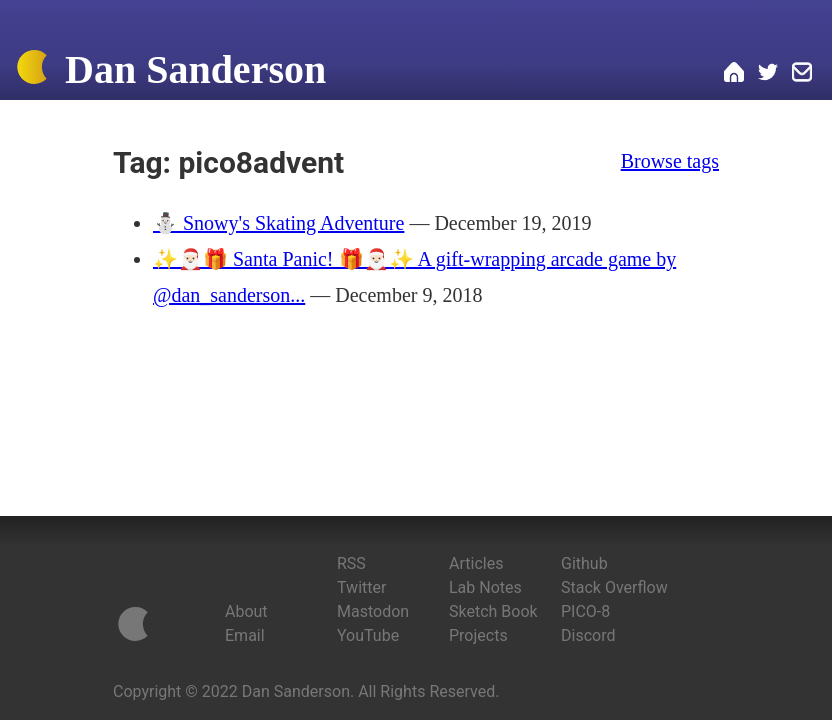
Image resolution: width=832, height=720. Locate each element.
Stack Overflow (614, 587)
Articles (476, 563)
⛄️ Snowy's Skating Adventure (278, 223)
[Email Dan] (802, 75)
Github (584, 563)
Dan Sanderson (195, 69)
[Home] (32, 71)
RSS (351, 563)
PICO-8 (585, 611)
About (246, 611)
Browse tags (670, 161)
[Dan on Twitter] (768, 75)
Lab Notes (485, 587)
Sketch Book (493, 611)
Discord (588, 635)
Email (245, 635)
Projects (478, 635)
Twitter (361, 587)
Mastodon (373, 611)
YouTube (368, 635)
